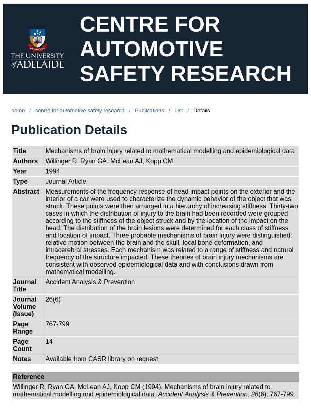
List (179, 110)
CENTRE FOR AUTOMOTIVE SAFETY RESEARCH (186, 49)
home (18, 110)
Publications (149, 110)
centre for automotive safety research (79, 110)
